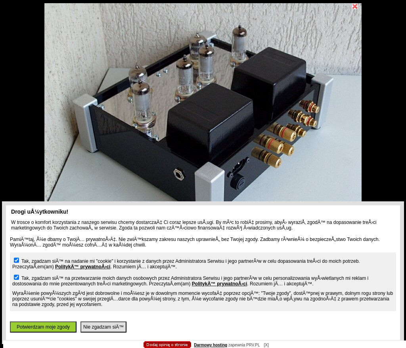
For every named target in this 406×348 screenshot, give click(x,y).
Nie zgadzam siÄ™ (103, 327)
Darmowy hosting (210, 345)
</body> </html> (203, 39)
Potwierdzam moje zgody (43, 327)
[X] (266, 345)
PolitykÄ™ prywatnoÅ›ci (82, 267)
